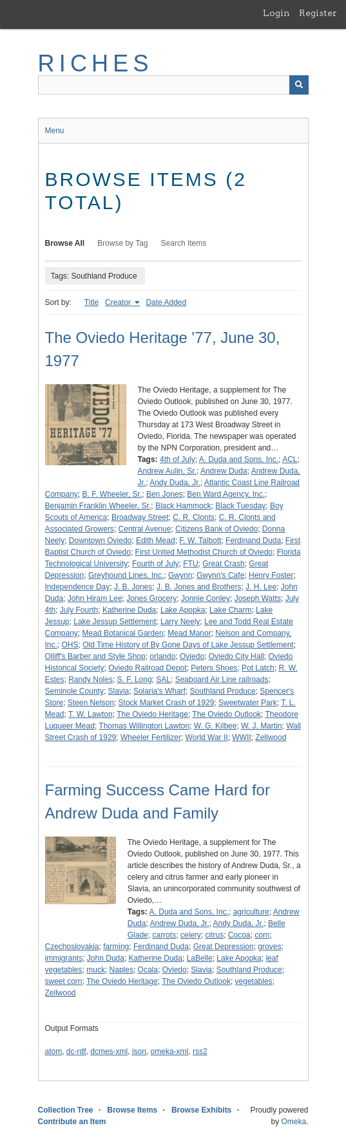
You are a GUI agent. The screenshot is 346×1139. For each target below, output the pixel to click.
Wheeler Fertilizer (150, 737)
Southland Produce (223, 691)
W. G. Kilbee (215, 725)
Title (91, 302)
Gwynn (180, 575)
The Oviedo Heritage (152, 714)
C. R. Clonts (194, 517)
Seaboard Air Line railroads (222, 679)
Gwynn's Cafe (220, 575)
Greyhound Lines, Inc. (126, 575)
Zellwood (270, 737)
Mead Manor (189, 633)
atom (53, 1051)
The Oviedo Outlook (226, 714)
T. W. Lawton (90, 714)
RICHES (95, 63)
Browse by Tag (122, 243)
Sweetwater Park (247, 702)
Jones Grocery (151, 598)
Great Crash (223, 563)
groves (269, 946)
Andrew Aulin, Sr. (167, 471)
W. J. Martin (261, 725)
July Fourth (79, 610)
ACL (289, 459)
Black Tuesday (240, 505)
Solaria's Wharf (159, 691)
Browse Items (132, 1110)
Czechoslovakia (72, 946)
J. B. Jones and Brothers (199, 586)
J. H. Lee (260, 586)
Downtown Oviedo (100, 540)
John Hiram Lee (95, 598)
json (139, 1051)
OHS (70, 644)
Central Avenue (145, 528)
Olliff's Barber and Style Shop (95, 656)
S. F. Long (134, 679)
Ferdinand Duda (253, 540)
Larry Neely (180, 621)
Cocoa (239, 935)
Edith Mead (155, 540)
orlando (162, 656)
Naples (121, 969)
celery (190, 935)
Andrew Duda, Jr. (179, 923)
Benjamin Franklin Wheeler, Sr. (98, 505)
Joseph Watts (258, 598)
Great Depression (223, 946)
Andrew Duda (223, 471)
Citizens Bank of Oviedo (216, 528)
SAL (163, 679)
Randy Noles (90, 679)
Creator (119, 302)
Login (276, 13)
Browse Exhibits (201, 1110)
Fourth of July (155, 563)
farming (116, 946)
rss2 (200, 1051)
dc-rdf (76, 1051)
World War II (207, 737)
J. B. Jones (133, 586)
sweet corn (63, 981)
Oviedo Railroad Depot (147, 667)
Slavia (119, 691)
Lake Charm (230, 610)
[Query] (173, 85)
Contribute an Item (72, 1121)
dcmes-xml (109, 1051)
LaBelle (200, 958)
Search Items (184, 243)
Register (318, 13)
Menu (54, 130)
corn (262, 935)
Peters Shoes (214, 667)
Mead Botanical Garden (123, 633)
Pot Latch (258, 667)
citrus (215, 935)
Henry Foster (271, 575)
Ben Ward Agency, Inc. (226, 494)
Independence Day (77, 586)
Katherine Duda (129, 610)
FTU (190, 563)
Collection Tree (65, 1110)
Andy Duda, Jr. (174, 482)
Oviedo (192, 656)
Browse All (65, 243)
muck (95, 969)
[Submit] (299, 85)
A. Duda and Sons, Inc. (238, 459)
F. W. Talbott (200, 540)
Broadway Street (140, 517)
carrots (164, 935)
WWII (241, 737)
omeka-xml (170, 1051)
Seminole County (74, 691)
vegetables (254, 981)
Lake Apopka (182, 610)
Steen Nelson (91, 702)
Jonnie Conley (205, 598)
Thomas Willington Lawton (144, 725)
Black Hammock (183, 505)
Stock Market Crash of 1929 (167, 702)
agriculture (251, 911)
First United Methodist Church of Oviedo (204, 552)
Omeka (293, 1121)
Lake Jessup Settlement (114, 621)
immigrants (64, 958)
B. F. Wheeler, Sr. (112, 494)
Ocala (148, 969)
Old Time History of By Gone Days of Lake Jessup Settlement (187, 644)
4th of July (177, 459)
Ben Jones (164, 494)
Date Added (166, 302)
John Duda (105, 958)
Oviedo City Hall (236, 656)
